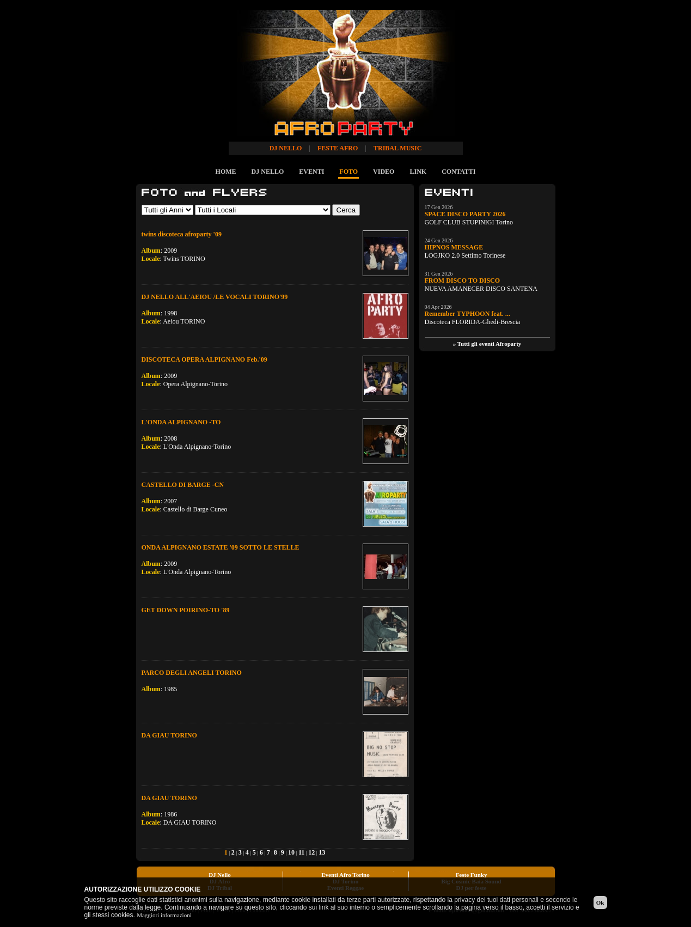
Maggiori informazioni (164, 915)
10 (291, 852)
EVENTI (311, 171)
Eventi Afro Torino (345, 874)
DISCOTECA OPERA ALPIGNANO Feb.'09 (204, 359)
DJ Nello (220, 874)
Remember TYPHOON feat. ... (467, 314)
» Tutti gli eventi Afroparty (487, 343)
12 (311, 852)
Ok (600, 902)
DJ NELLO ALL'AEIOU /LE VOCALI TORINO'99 (215, 297)
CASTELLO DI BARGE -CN (183, 485)
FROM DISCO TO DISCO (462, 280)
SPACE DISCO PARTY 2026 (465, 214)
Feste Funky (471, 874)
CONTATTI (458, 171)
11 (301, 852)
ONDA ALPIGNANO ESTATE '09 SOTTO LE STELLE (220, 547)
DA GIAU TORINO (169, 735)
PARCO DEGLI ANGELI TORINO (192, 672)
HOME (226, 171)
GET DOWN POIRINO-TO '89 (186, 610)
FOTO (348, 171)
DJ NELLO (268, 171)
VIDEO (383, 171)
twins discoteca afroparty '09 (182, 234)
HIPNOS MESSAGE (454, 247)
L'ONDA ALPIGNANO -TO (181, 422)
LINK (417, 171)
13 (322, 852)
